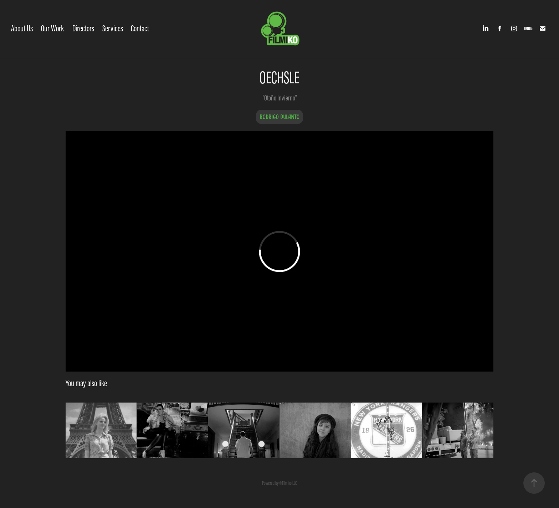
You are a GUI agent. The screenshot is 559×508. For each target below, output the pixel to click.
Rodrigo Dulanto (279, 116)
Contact (140, 28)
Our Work (52, 28)
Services (112, 28)
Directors (83, 28)
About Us (22, 28)
